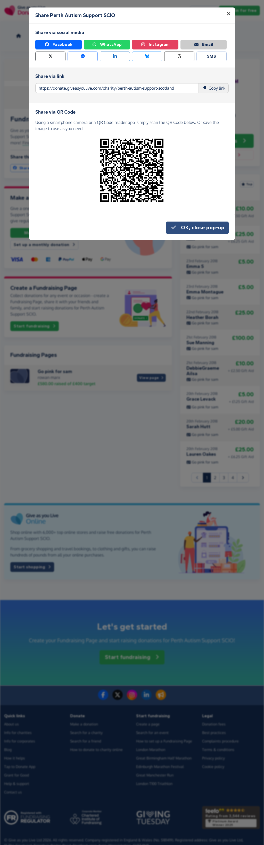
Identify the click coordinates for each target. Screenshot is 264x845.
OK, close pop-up (197, 228)
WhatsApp (107, 44)
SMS (211, 56)
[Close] (229, 14)
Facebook (58, 44)
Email (203, 44)
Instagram (155, 44)
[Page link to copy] (117, 88)
